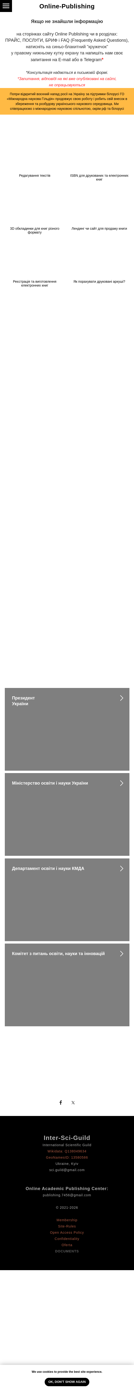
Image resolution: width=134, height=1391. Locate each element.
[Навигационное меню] (6, 6)
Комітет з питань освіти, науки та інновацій (58, 953)
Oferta (67, 1245)
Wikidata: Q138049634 (67, 1151)
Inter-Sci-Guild (67, 1137)
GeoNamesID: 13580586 (67, 1157)
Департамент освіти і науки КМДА (48, 868)
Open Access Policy (67, 1232)
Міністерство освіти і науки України (50, 783)
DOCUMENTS (67, 1251)
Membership (66, 1220)
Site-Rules (67, 1226)
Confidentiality (67, 1239)
